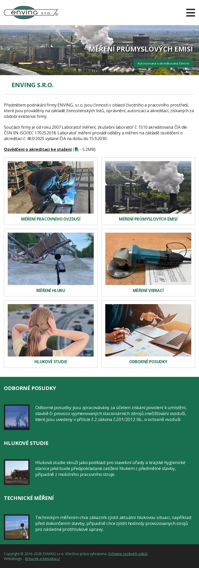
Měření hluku (50, 291)
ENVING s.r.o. (31, 9)
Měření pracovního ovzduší (51, 219)
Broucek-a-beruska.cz (42, 558)
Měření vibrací (148, 291)
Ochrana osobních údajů (128, 553)
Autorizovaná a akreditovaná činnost (163, 63)
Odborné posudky (148, 362)
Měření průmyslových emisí (148, 219)
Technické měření (29, 497)
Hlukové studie (50, 362)
